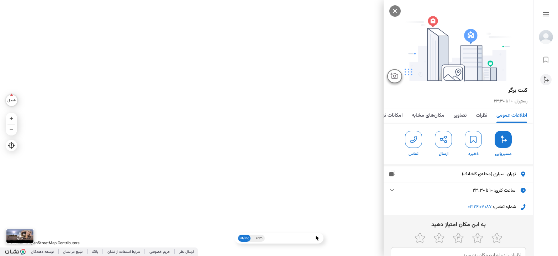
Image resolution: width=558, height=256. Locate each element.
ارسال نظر (186, 252)
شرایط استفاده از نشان (123, 252)
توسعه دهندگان (42, 252)
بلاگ (95, 252)
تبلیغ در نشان (73, 252)
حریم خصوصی (159, 252)
